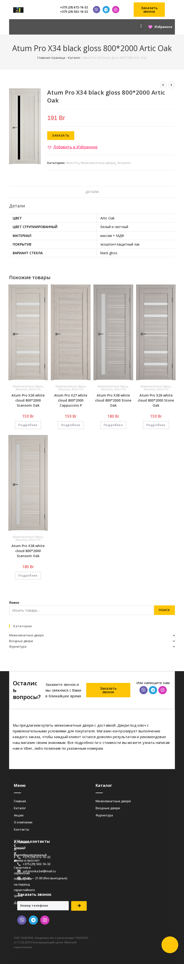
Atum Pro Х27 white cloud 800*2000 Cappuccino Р (70, 400)
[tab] (92, 192)
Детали (92, 192)
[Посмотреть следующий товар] (171, 85)
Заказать (60, 135)
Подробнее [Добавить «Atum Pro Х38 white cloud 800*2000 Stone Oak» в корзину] (113, 425)
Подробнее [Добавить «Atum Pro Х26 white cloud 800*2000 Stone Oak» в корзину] (156, 425)
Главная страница (51, 57)
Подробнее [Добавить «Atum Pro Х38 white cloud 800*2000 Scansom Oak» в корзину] (28, 575)
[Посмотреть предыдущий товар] (163, 85)
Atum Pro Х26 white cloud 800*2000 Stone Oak (156, 400)
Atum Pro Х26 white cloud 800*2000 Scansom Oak (28, 400)
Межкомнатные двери (98, 163)
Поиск (14, 602)
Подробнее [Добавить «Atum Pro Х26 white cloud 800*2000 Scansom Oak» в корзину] (28, 425)
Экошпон (124, 163)
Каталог (74, 57)
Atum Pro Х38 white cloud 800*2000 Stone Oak (113, 400)
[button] (149, 9)
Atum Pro (72, 163)
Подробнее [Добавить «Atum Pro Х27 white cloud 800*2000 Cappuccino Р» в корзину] (70, 425)
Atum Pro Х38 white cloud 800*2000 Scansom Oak (28, 550)
